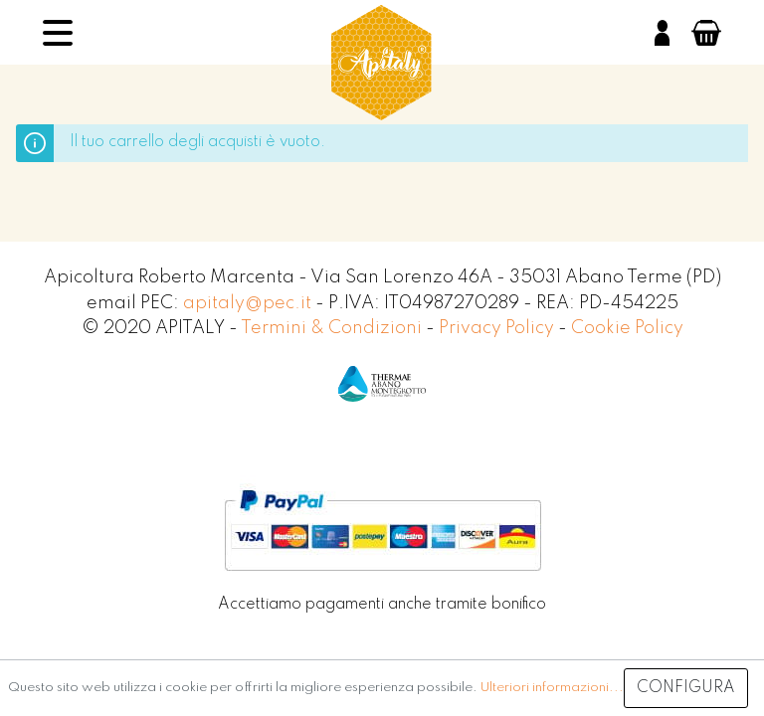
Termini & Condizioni (333, 328)
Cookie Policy (627, 328)
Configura (686, 688)
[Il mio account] (662, 33)
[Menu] (58, 33)
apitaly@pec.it (247, 303)
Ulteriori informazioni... (552, 687)
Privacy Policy (498, 328)
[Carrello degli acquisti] (706, 33)
